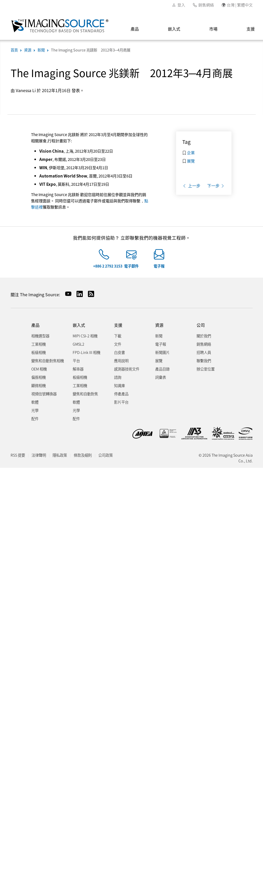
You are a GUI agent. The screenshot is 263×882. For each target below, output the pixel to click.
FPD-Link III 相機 (86, 352)
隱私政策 (59, 455)
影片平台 (121, 402)
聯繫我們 (204, 360)
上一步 (191, 185)
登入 (181, 5)
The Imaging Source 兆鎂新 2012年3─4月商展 (90, 50)
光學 (35, 410)
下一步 (216, 185)
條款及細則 (83, 455)
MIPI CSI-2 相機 (85, 335)
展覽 (191, 161)
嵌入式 (174, 29)
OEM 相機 (39, 369)
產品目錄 (162, 369)
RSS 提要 (18, 455)
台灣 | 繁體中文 (240, 5)
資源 (27, 50)
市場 (213, 29)
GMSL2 (78, 344)
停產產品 (121, 393)
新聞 (41, 50)
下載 (117, 335)
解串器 (78, 369)
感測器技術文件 (126, 369)
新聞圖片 (162, 352)
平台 (76, 360)
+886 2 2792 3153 (107, 266)
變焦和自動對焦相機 (47, 360)
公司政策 (105, 455)
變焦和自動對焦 (85, 393)
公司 (201, 325)
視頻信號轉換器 (44, 393)
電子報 (159, 266)
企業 (191, 152)
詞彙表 (160, 377)
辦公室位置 (206, 369)
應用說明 (121, 360)
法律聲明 (39, 455)
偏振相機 (38, 377)
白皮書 (119, 352)
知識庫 (119, 385)
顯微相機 (38, 385)
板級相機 (38, 352)
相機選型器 (40, 335)
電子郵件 (131, 266)
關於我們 (204, 335)
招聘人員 (204, 352)
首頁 (14, 50)
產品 (135, 29)
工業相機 (38, 344)
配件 (35, 418)
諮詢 (117, 377)
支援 (118, 325)
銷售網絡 (206, 5)
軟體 (35, 402)
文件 (117, 344)
